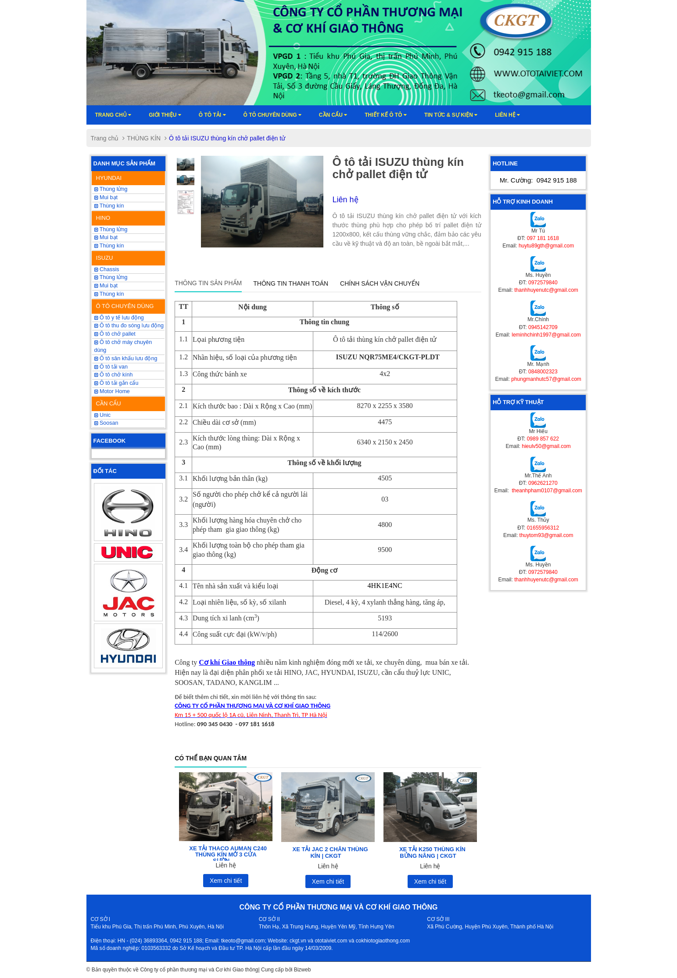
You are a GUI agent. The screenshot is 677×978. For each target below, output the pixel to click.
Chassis (106, 269)
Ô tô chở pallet (115, 334)
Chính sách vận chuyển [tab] (379, 283)
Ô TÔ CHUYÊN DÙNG (125, 306)
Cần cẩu (333, 115)
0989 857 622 (543, 439)
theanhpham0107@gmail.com (546, 490)
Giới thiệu (165, 115)
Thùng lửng (111, 277)
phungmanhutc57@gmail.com (546, 379)
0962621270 (543, 483)
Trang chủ (113, 115)
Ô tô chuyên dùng (272, 115)
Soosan (106, 423)
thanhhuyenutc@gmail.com (546, 290)
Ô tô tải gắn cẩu (116, 383)
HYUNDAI (109, 178)
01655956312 (543, 528)
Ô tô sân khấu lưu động (126, 358)
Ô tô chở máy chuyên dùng (123, 346)
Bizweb (302, 970)
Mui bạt (106, 197)
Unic (102, 415)
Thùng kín (109, 294)
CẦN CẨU (108, 403)
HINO (103, 218)
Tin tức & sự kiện (450, 115)
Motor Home (112, 391)
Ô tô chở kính (113, 375)
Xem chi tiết (226, 880)
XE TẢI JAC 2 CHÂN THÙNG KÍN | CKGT (330, 852)
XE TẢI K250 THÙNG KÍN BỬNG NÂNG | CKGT (432, 852)
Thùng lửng (111, 189)
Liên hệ (507, 115)
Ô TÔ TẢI (212, 115)
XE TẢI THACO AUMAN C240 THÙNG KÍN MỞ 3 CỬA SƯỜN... (228, 854)
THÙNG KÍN (144, 138)
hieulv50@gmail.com (546, 446)
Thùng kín (109, 206)
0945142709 (543, 327)
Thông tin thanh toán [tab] (290, 283)
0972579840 (543, 282)
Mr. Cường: (538, 180)
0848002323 (543, 372)
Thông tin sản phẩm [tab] (208, 283)
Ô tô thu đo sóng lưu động (129, 325)
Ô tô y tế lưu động (119, 318)
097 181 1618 (543, 238)
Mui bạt (106, 286)
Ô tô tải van (111, 367)
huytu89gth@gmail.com (546, 246)
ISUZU (104, 257)
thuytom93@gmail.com (546, 535)
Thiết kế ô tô (386, 115)
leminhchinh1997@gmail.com (546, 335)
